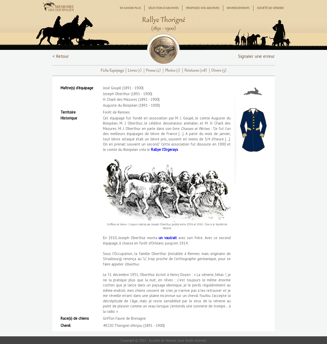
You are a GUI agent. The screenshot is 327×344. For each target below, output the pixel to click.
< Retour (60, 56)
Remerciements (238, 8)
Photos (172, 70)
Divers (218, 70)
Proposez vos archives (202, 8)
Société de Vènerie (270, 8)
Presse (153, 70)
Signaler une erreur (256, 56)
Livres (135, 70)
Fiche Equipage (112, 70)
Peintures (195, 70)
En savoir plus (130, 8)
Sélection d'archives (163, 8)
